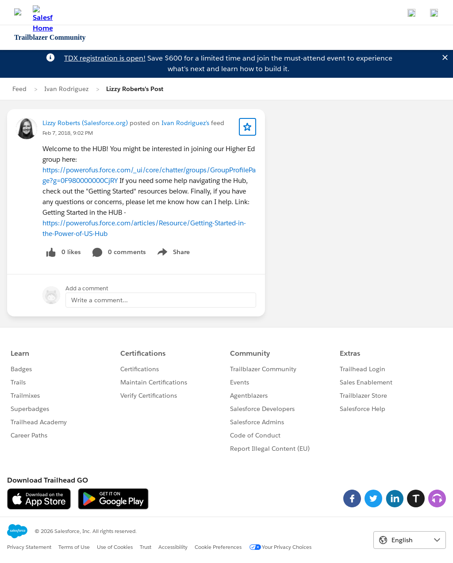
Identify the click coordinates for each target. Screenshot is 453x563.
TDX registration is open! (105, 58)
